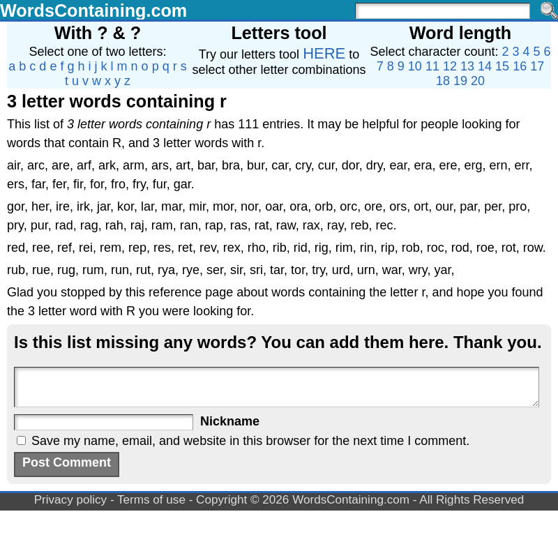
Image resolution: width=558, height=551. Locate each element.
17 (537, 66)
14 (485, 66)
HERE (324, 53)
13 (467, 66)
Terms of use (151, 499)
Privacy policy (70, 499)
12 (450, 66)
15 (502, 66)
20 (478, 81)
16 (520, 66)
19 (460, 81)
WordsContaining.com (93, 10)
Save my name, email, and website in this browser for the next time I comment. (250, 441)
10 (415, 66)
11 (432, 66)
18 (443, 81)
